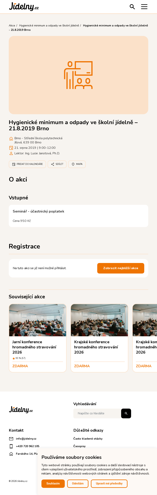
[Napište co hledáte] (102, 413)
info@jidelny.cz (22, 438)
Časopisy (79, 446)
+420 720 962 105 (24, 446)
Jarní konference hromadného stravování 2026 (34, 347)
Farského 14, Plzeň (25, 453)
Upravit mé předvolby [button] (109, 483)
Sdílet (57, 164)
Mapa (76, 164)
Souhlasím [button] (53, 483)
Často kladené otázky (87, 439)
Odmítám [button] (78, 483)
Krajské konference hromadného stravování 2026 (96, 347)
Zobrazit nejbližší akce (120, 268)
